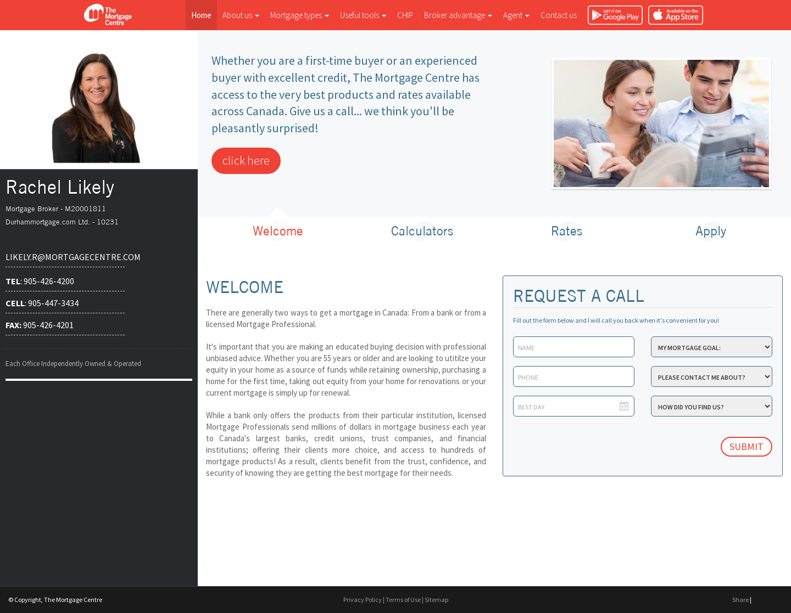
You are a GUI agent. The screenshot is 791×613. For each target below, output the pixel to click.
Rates (566, 231)
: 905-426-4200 (39, 280)
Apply (710, 231)
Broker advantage (458, 15)
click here (246, 160)
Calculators (422, 231)
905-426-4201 (39, 324)
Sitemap (436, 599)
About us (240, 15)
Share (740, 599)
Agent (516, 15)
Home (201, 15)
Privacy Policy (362, 599)
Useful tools (363, 15)
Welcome (278, 231)
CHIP (405, 15)
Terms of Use (403, 599)
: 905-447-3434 (42, 302)
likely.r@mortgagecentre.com (65, 256)
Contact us (559, 15)
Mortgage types (299, 15)
